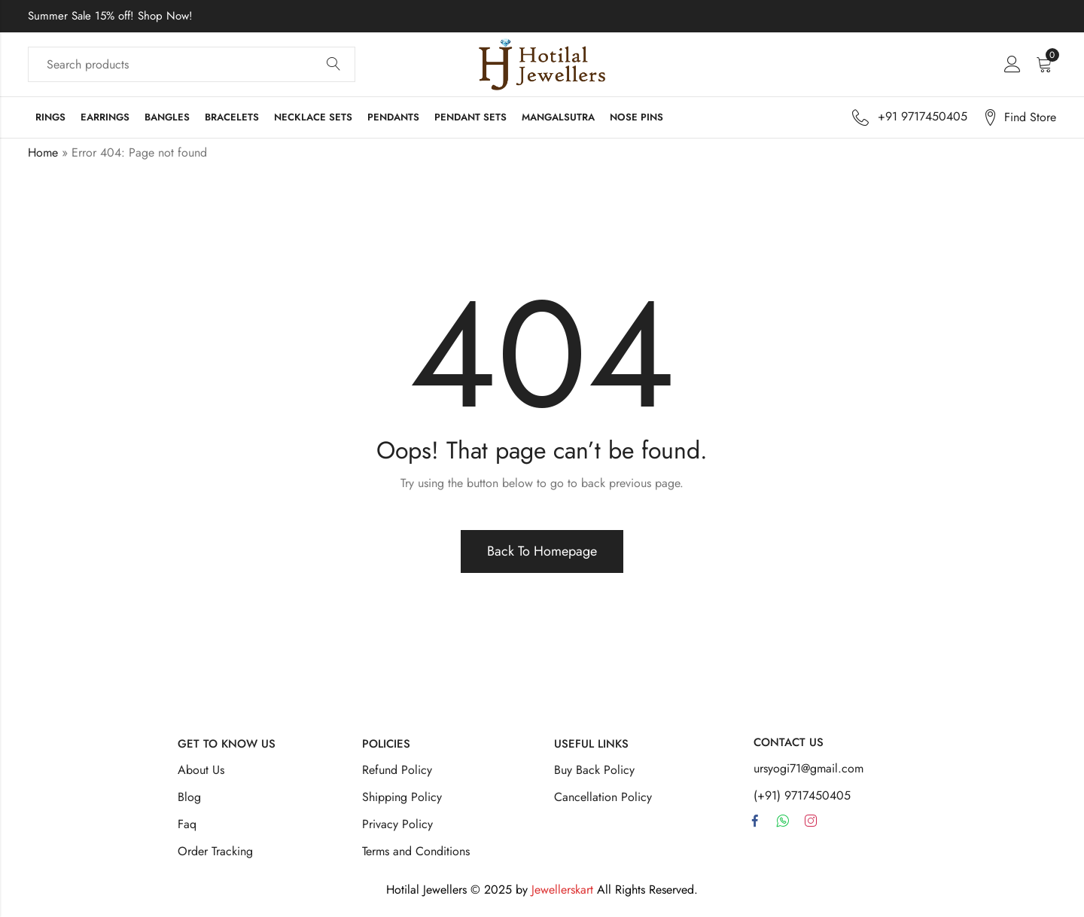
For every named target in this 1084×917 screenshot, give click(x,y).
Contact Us (789, 742)
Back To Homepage (542, 551)
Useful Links (591, 744)
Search (333, 64)
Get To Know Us (227, 744)
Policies (386, 744)
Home (43, 152)
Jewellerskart (562, 889)
